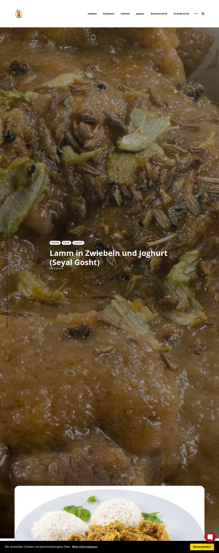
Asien (66, 243)
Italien (125, 13)
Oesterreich (159, 13)
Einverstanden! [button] (202, 546)
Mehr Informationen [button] (85, 546)
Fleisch (78, 243)
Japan (140, 13)
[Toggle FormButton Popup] (210, 537)
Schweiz (108, 13)
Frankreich (181, 13)
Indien (92, 13)
